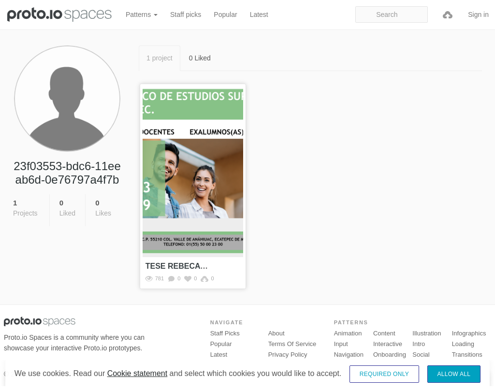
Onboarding (389, 354)
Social (420, 354)
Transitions (467, 354)
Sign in (478, 14)
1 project (159, 58)
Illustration (426, 333)
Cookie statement (137, 381)
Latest (259, 14)
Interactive (387, 344)
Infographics (469, 333)
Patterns (142, 14)
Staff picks (185, 14)
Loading (463, 344)
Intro (418, 344)
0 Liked (200, 58)
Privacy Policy (287, 354)
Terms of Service (292, 344)
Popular (225, 14)
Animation (348, 333)
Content (384, 333)
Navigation (349, 354)
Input (341, 344)
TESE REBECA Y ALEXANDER (201, 266)
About (276, 333)
